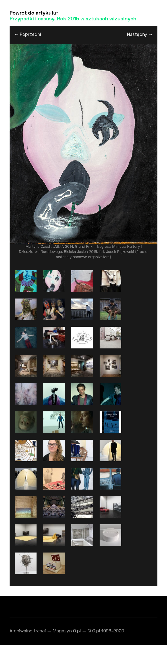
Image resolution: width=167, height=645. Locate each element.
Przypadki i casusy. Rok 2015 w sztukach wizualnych (73, 19)
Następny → (139, 35)
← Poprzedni (28, 35)
